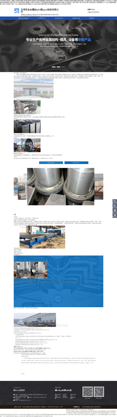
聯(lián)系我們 (72, 397)
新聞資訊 (65, 397)
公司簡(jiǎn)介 (65, 395)
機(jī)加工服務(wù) (18, 153)
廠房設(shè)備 (58, 397)
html (24, 410)
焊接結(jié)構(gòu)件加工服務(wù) (22, 115)
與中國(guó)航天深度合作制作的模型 (23, 279)
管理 (62, 406)
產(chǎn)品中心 (73, 395)
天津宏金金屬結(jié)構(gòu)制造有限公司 (91, 406)
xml (27, 410)
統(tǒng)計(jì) (17, 410)
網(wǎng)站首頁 (58, 395)
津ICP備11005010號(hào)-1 (54, 406)
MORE (15, 118)
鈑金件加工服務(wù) (19, 134)
